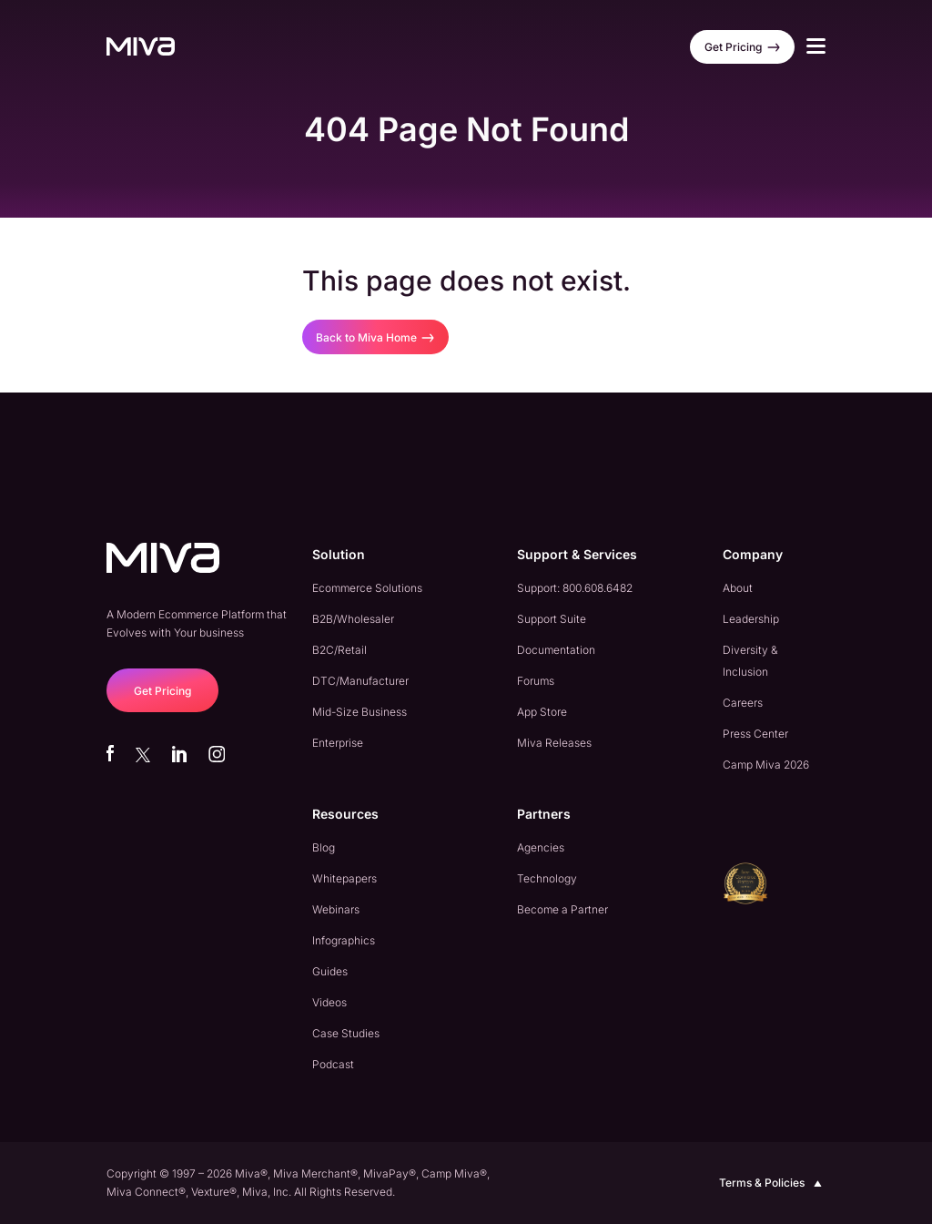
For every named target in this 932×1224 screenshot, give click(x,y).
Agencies (540, 847)
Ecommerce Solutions (367, 588)
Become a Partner (562, 909)
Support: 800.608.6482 (575, 588)
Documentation (556, 650)
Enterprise (337, 743)
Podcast (333, 1064)
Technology (547, 878)
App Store (542, 712)
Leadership (751, 619)
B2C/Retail (339, 650)
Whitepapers (344, 878)
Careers (743, 702)
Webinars (336, 909)
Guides (330, 971)
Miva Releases (554, 743)
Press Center (755, 733)
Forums (535, 681)
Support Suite (551, 619)
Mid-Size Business (359, 712)
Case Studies (346, 1033)
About (738, 588)
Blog (323, 847)
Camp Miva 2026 (766, 764)
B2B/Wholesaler (353, 619)
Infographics (343, 940)
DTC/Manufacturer (360, 681)
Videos (329, 1002)
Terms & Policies (772, 1183)
